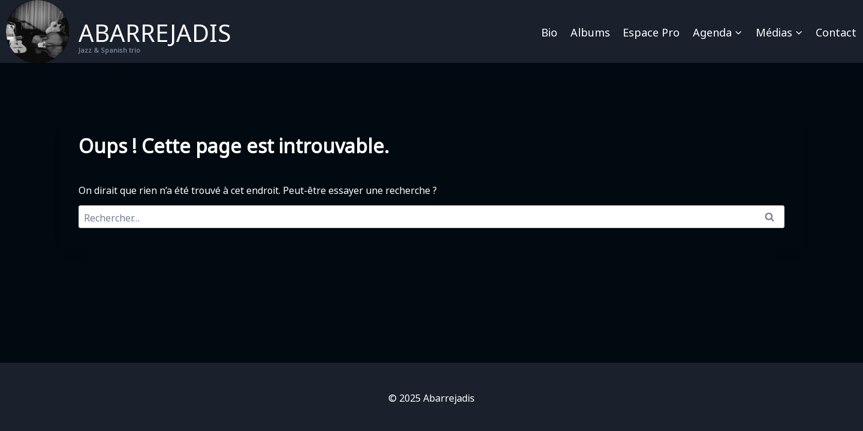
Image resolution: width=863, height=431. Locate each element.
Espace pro (651, 31)
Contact (836, 31)
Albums (590, 31)
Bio (549, 31)
